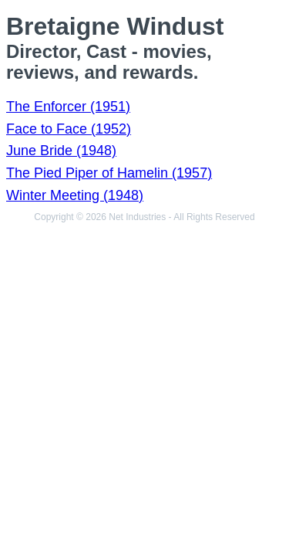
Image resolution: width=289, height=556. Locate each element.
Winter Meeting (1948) (74, 195)
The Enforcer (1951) (68, 106)
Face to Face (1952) (68, 129)
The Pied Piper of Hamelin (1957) (109, 173)
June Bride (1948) (61, 150)
